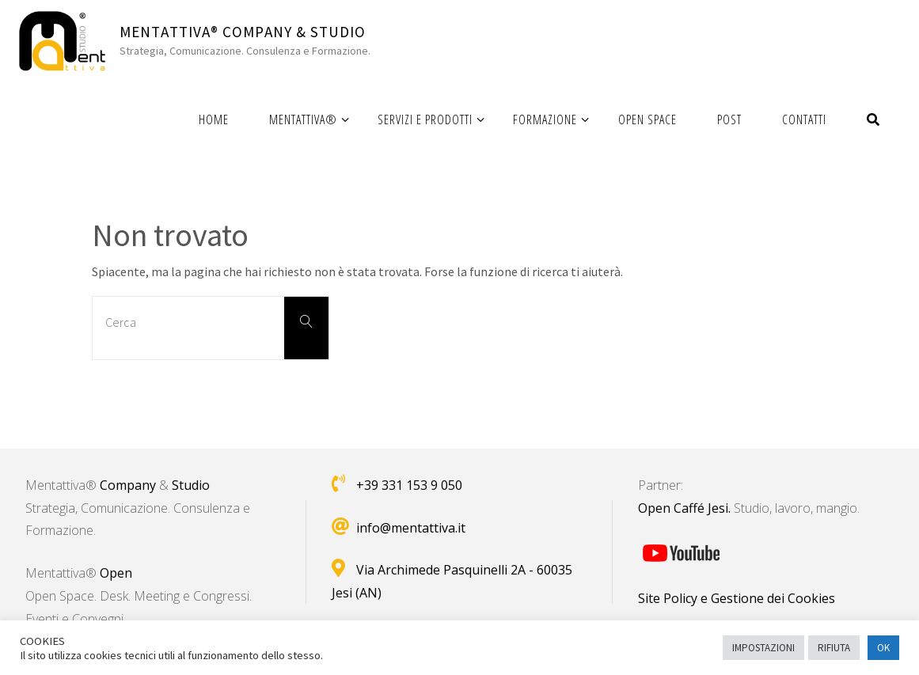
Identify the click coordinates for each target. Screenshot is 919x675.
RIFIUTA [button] (834, 647)
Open (116, 573)
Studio (191, 485)
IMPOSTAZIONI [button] (763, 647)
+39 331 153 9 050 (409, 485)
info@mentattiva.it (410, 528)
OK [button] (883, 647)
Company (128, 485)
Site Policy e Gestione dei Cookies (736, 598)
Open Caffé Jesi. (684, 508)
